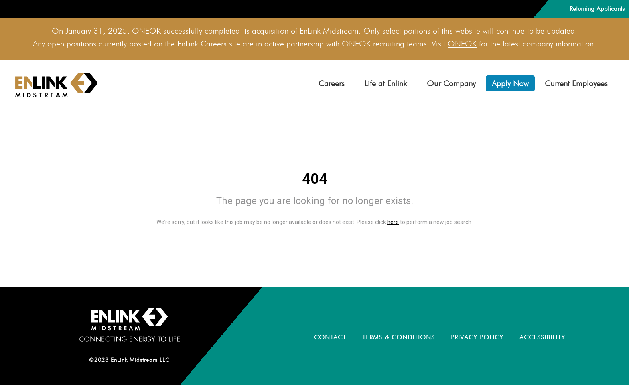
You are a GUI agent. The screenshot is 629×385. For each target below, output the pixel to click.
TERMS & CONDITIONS (398, 337)
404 (314, 179)
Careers (332, 83)
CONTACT (330, 337)
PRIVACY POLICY (477, 337)
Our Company (451, 83)
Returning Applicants (597, 8)
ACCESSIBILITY (542, 337)
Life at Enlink (386, 83)
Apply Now (510, 83)
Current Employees (576, 83)
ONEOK (462, 43)
